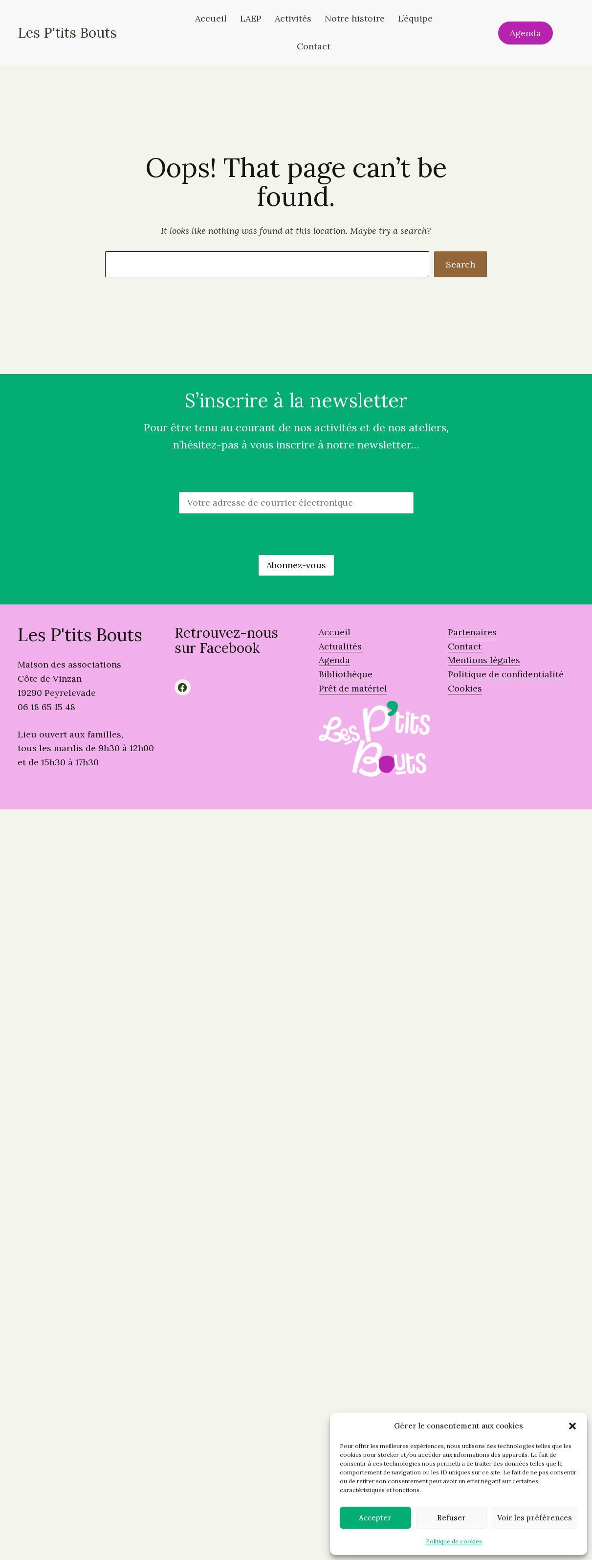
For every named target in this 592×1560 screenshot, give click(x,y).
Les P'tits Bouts (67, 33)
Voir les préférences (534, 1517)
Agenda (525, 33)
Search (460, 264)
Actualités (340, 646)
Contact (465, 646)
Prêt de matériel (353, 688)
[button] (572, 1426)
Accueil (335, 632)
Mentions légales (484, 660)
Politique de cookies (454, 1541)
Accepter (375, 1517)
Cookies (465, 688)
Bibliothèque (346, 674)
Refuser (451, 1517)
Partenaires (472, 632)
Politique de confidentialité (506, 674)
